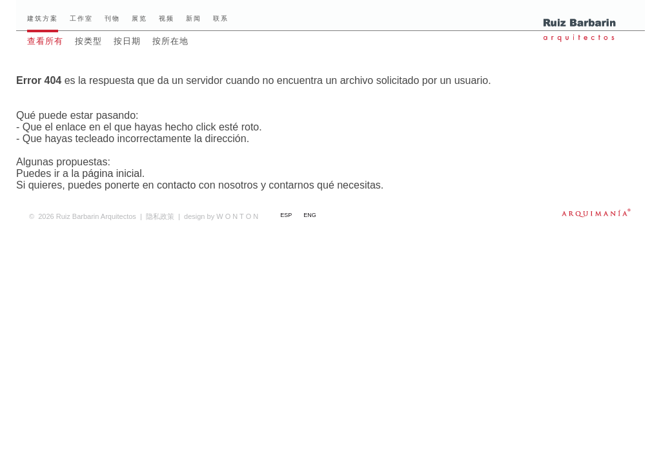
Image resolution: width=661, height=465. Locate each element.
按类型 (88, 41)
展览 (139, 18)
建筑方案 (42, 18)
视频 (166, 18)
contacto (176, 185)
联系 (221, 18)
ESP (286, 215)
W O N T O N (221, 216)
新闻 (193, 18)
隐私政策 (160, 216)
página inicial (112, 173)
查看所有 (45, 41)
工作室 (81, 18)
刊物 (112, 18)
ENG (309, 215)
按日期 (127, 41)
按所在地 (170, 41)
